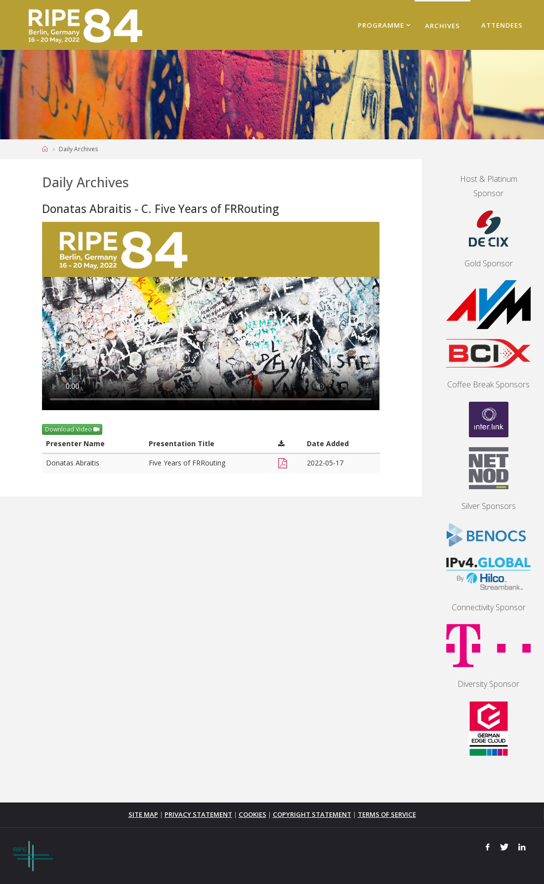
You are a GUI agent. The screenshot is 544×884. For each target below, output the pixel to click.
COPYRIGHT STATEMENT (312, 814)
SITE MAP (142, 814)
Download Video (72, 429)
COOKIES (252, 814)
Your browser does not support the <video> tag (210, 316)
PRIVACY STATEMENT (197, 814)
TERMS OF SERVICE (387, 814)
